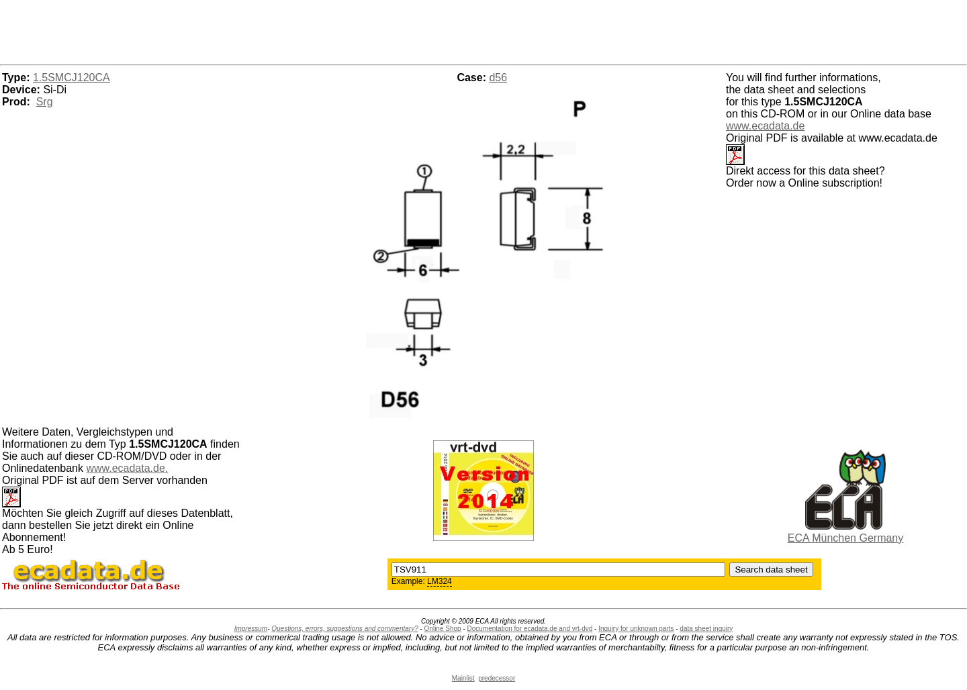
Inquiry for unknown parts (636, 628)
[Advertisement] (483, 30)
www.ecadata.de (765, 126)
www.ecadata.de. (127, 468)
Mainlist (463, 678)
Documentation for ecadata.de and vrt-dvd (530, 628)
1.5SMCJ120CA (71, 77)
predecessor (496, 678)
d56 (498, 77)
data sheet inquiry (706, 628)
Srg (44, 101)
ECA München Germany (846, 538)
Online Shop (442, 628)
